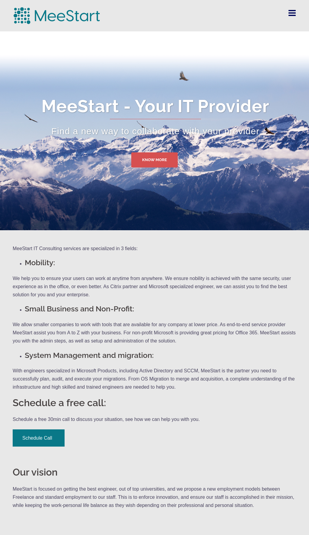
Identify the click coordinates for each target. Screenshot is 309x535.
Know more (154, 160)
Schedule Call (38, 438)
